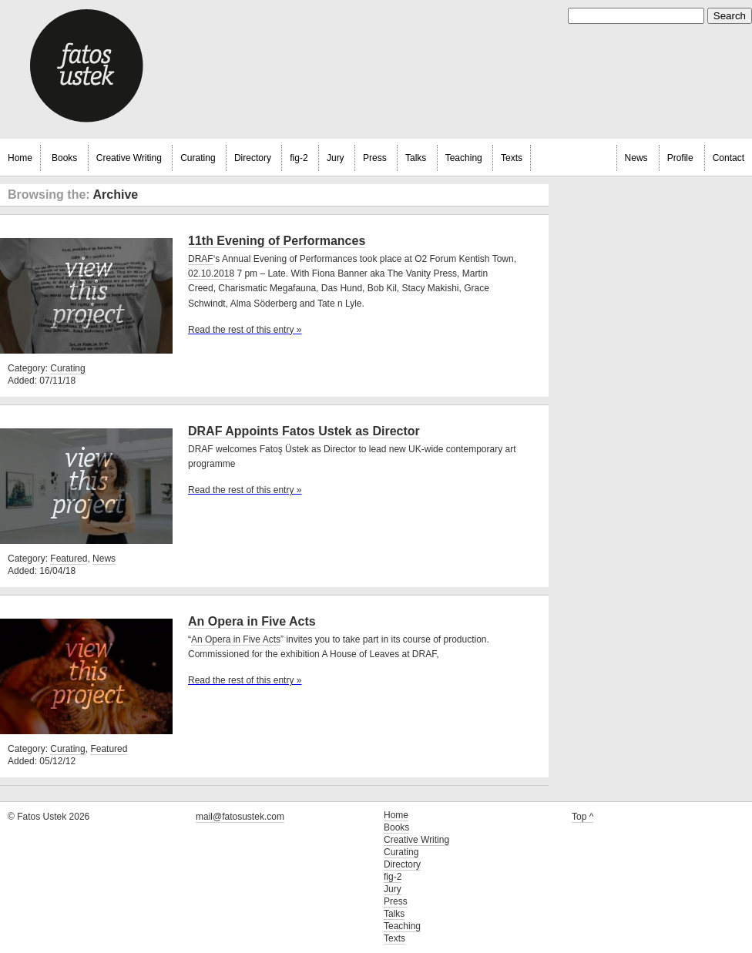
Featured (68, 558)
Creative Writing (129, 158)
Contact (728, 158)
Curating (197, 158)
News (636, 158)
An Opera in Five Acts (252, 621)
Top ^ (582, 816)
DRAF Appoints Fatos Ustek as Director (304, 431)
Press (375, 158)
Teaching (463, 158)
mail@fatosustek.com (240, 816)
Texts (511, 158)
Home (20, 158)
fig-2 (298, 158)
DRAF (200, 258)
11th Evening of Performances (276, 240)
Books (64, 158)
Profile (680, 158)
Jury (335, 158)
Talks (415, 158)
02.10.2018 (211, 273)
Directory (252, 158)
